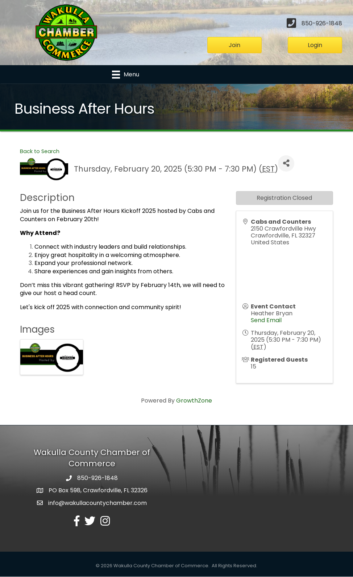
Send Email (266, 320)
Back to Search (39, 151)
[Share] (286, 163)
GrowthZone (194, 401)
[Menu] (125, 74)
